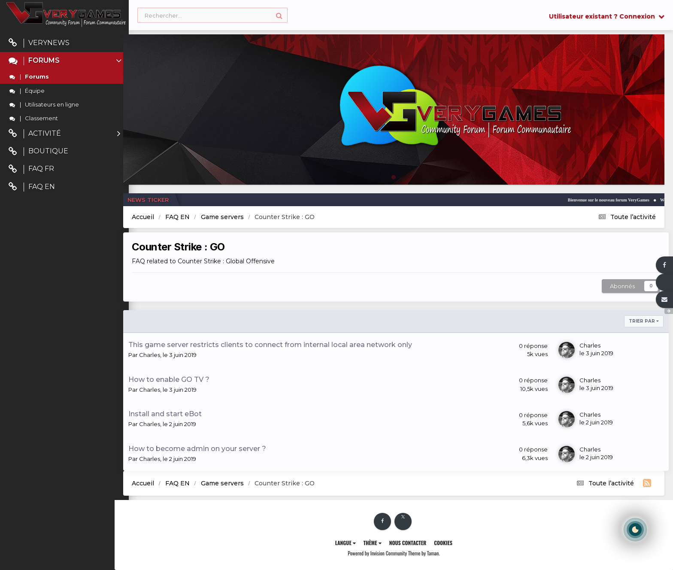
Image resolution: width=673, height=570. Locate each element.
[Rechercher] (212, 15)
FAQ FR (31, 169)
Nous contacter (415, 542)
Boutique (38, 151)
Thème (379, 542)
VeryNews (39, 43)
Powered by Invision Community (384, 553)
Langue (352, 542)
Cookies (450, 542)
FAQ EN (32, 187)
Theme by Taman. (431, 553)
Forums (66, 60)
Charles (163, 354)
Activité (64, 133)
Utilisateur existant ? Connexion (606, 16)
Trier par (644, 321)
